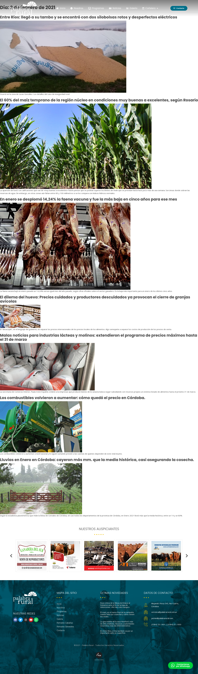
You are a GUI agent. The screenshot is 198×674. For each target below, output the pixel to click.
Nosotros (76, 8)
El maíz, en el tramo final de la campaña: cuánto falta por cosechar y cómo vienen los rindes (117, 614)
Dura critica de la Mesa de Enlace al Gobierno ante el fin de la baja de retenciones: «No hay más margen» (115, 605)
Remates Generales (65, 626)
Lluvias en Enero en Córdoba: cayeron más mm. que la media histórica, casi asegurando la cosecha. (97, 459)
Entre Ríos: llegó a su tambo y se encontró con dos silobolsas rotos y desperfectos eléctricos (88, 17)
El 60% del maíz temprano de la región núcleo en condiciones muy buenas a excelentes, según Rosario (99, 100)
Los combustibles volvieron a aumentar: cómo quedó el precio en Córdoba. (72, 397)
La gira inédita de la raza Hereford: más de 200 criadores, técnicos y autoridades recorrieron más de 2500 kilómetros (117, 624)
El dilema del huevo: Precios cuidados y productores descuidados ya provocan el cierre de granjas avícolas (95, 299)
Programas (96, 8)
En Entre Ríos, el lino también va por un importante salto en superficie (116, 632)
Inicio (60, 8)
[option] (32, 556)
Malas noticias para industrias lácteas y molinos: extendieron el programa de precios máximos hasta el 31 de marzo (98, 337)
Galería (131, 8)
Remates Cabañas (65, 623)
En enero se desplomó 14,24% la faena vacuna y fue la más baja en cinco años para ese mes (88, 199)
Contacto (61, 630)
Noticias (115, 8)
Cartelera (150, 8)
